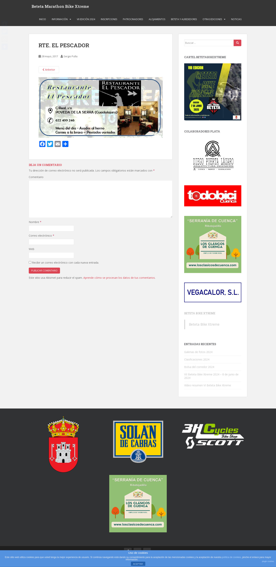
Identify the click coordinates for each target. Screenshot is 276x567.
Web (31, 250)
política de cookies (231, 557)
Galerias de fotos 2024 (198, 353)
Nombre (35, 223)
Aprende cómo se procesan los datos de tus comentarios (119, 278)
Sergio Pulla (70, 57)
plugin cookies (268, 561)
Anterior (49, 70)
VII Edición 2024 (86, 20)
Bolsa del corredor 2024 (199, 367)
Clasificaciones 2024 (196, 360)
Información (60, 20)
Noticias (236, 20)
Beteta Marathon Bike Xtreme (60, 6)
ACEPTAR (138, 564)
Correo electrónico (41, 236)
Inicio (42, 20)
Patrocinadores (133, 20)
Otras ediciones (212, 20)
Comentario (36, 178)
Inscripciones (109, 20)
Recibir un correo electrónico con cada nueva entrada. (65, 263)
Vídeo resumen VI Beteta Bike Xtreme (207, 386)
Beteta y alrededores (184, 20)
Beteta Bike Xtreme (199, 314)
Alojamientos (157, 20)
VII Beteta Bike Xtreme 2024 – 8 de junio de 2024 (211, 376)
